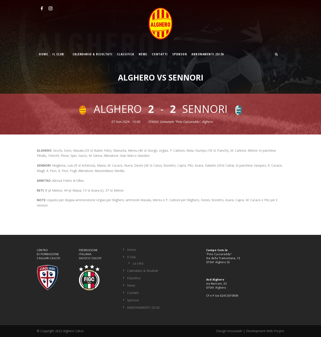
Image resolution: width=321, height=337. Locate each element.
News (143, 54)
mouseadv (234, 331)
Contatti (160, 54)
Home (43, 54)
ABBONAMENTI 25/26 (207, 54)
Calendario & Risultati (93, 54)
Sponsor (179, 54)
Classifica (125, 54)
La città (138, 263)
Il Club (58, 54)
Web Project (275, 331)
